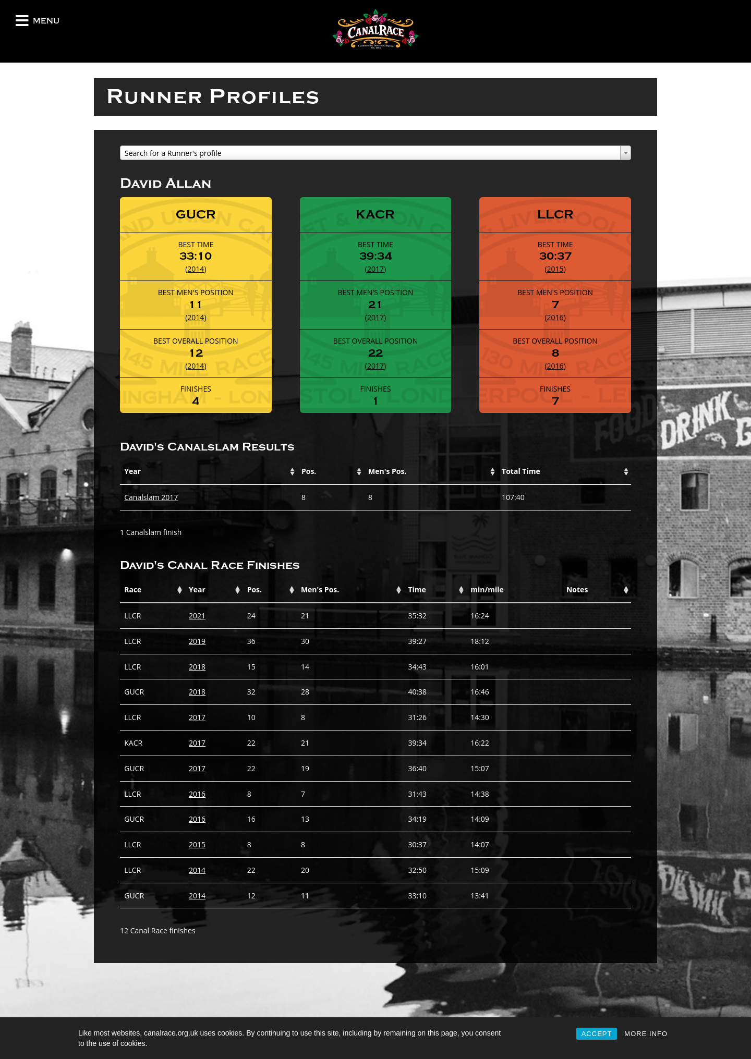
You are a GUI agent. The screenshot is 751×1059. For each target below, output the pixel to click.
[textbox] (375, 153)
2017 (375, 269)
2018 (197, 667)
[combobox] (375, 152)
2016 (555, 317)
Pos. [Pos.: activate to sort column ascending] (308, 471)
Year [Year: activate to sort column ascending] (132, 471)
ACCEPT (597, 1034)
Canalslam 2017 (151, 497)
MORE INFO (646, 1034)
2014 (195, 269)
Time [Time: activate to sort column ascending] (417, 589)
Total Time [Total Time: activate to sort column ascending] (521, 471)
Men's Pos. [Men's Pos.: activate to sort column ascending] (387, 471)
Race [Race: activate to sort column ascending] (132, 589)
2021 (197, 615)
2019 (197, 641)
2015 (555, 269)
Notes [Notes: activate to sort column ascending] (577, 589)
